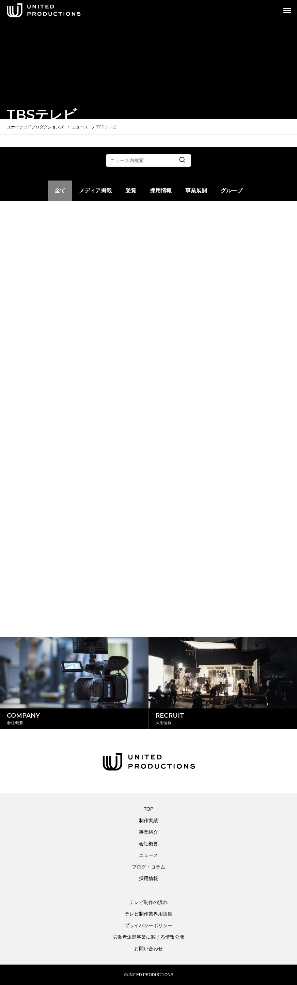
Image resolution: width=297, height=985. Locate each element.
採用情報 (161, 190)
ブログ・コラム (148, 866)
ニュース (148, 855)
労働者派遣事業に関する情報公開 (148, 937)
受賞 (130, 190)
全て (59, 190)
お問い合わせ (148, 948)
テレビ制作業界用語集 (148, 913)
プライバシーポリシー (148, 925)
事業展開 (196, 190)
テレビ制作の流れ (148, 902)
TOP (149, 809)
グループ (232, 190)
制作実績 (148, 820)
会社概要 (148, 843)
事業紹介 (148, 832)
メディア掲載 (95, 190)
